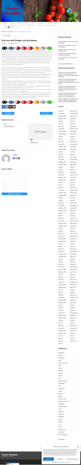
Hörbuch (60, 374)
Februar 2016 (73, 262)
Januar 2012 (61, 326)
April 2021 (72, 183)
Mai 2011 (60, 336)
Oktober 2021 (73, 175)
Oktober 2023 (73, 145)
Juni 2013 (72, 303)
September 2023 (62, 147)
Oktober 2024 (73, 129)
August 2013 (73, 301)
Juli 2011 (60, 334)
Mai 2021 (60, 183)
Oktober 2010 (73, 339)
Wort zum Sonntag (62, 432)
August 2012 (73, 316)
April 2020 (72, 198)
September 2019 (62, 208)
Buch (59, 358)
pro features (41, 463)
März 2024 (61, 139)
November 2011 (62, 329)
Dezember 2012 (74, 311)
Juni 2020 (72, 196)
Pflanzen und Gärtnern (63, 399)
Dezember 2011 (74, 326)
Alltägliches (35, 24)
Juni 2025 (72, 119)
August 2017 (73, 239)
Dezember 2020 (74, 188)
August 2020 (73, 193)
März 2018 (61, 231)
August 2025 (73, 116)
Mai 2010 (60, 341)
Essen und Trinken (8, 24)
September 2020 (62, 193)
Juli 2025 (60, 119)
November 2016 (62, 252)
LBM (59, 384)
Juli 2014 (60, 288)
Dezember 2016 (74, 249)
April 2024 (72, 137)
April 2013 (72, 306)
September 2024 (62, 132)
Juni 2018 (72, 226)
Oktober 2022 (73, 160)
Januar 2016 (61, 265)
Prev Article (8, 111)
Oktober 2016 (73, 252)
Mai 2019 (60, 214)
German (33, 26)
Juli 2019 (60, 211)
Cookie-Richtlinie (55, 462)
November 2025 (62, 114)
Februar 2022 (73, 170)
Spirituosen (61, 412)
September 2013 (62, 301)
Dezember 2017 (74, 234)
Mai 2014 (60, 290)
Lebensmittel (25, 24)
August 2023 (73, 147)
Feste (26, 26)
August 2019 (73, 208)
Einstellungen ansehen (72, 459)
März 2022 (61, 170)
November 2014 (62, 283)
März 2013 (61, 308)
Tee (59, 422)
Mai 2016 (60, 260)
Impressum (67, 462)
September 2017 (62, 239)
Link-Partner (61, 437)
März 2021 (61, 185)
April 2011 (72, 336)
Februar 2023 (73, 155)
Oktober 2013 (73, 298)
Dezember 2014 (74, 280)
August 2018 (73, 224)
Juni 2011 (72, 334)
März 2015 (61, 278)
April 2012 (72, 321)
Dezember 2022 (74, 157)
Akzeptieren (48, 459)
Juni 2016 (72, 257)
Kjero (59, 376)
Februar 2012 (73, 324)
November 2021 (62, 175)
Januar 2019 (61, 219)
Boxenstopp (44, 22)
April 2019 (72, 214)
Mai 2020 (60, 198)
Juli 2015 (60, 272)
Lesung (60, 389)
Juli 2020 (60, 196)
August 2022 (73, 162)
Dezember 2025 (74, 111)
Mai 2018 (60, 229)
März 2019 (61, 216)
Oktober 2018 (73, 221)
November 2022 (62, 160)
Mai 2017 (60, 244)
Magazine (60, 392)
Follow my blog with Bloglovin (65, 62)
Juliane (5, 41)
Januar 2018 (61, 234)
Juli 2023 (60, 150)
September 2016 (62, 255)
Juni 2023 (72, 150)
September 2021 (62, 178)
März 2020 (61, 201)
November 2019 (62, 206)
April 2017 (72, 244)
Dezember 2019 (74, 203)
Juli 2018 (60, 226)
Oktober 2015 (73, 267)
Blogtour (60, 353)
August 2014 (73, 285)
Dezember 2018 (74, 219)
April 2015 (72, 275)
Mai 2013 (60, 306)
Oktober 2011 (73, 329)
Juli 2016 (60, 257)
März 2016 (61, 262)
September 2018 (62, 224)
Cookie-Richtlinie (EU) (16, 22)
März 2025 (61, 124)
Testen (17, 24)
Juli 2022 (60, 165)
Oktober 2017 (73, 237)
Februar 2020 (73, 201)
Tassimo (60, 417)
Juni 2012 (72, 318)
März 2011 (61, 339)
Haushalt (60, 371)
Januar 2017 (61, 249)
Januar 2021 (61, 188)
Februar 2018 (73, 231)
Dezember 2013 (74, 295)
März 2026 (61, 109)
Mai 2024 (60, 137)
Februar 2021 (73, 185)
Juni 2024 (72, 134)
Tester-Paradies (9, 453)
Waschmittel (61, 430)
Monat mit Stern (62, 397)
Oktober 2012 (73, 313)
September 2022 (62, 162)
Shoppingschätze (17, 26)
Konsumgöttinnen (62, 379)
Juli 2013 (60, 303)
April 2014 (72, 290)
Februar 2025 (73, 124)
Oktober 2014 (73, 283)
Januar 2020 (61, 203)
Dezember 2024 (74, 127)
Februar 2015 (73, 278)
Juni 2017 (72, 242)
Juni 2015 (72, 272)
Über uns (27, 22)
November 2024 (62, 129)
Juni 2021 (72, 180)
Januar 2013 (61, 311)
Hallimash (60, 369)
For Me (60, 366)
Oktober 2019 (73, 206)
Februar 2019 (73, 216)
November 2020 (62, 191)
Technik (60, 420)
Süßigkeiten (6, 26)
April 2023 (72, 152)
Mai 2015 (60, 275)
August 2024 (73, 132)
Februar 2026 (73, 109)
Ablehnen (60, 459)
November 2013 (62, 298)
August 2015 (73, 270)
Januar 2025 (61, 127)
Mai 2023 (60, 152)
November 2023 (62, 145)
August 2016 (73, 255)
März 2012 (61, 324)
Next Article (46, 111)
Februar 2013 (73, 308)
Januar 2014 (61, 295)
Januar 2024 (61, 142)
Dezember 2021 (74, 173)
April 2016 (72, 260)
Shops (59, 407)
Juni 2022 (72, 165)
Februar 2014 (73, 293)
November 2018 (62, 221)
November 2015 (62, 267)
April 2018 (72, 229)
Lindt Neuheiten (9, 125)
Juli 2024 (60, 134)
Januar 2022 (61, 173)
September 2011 (62, 331)
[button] (78, 446)
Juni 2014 (72, 288)
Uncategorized (62, 427)
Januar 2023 (61, 157)
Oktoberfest (34, 141)
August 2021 (73, 178)
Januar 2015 (61, 280)
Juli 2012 (60, 318)
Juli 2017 (60, 242)
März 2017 (61, 247)
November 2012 (62, 313)
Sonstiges (35, 22)
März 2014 (61, 293)
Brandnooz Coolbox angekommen (66, 94)
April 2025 (72, 122)
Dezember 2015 (74, 265)
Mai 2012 (60, 321)
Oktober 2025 (73, 114)
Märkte (60, 394)
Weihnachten (23, 87)
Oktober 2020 (73, 191)
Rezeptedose (61, 402)
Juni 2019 (72, 211)
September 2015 (62, 270)
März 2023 (61, 155)
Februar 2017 (73, 247)
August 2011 (73, 331)
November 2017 (62, 237)
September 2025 (62, 116)
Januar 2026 (61, 111)
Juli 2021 (60, 180)
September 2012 (62, 316)
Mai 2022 (60, 168)
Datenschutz (62, 462)
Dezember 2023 (74, 142)
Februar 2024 (73, 139)
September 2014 (62, 285)
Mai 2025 (60, 122)
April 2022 (72, 168)
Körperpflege (45, 24)
